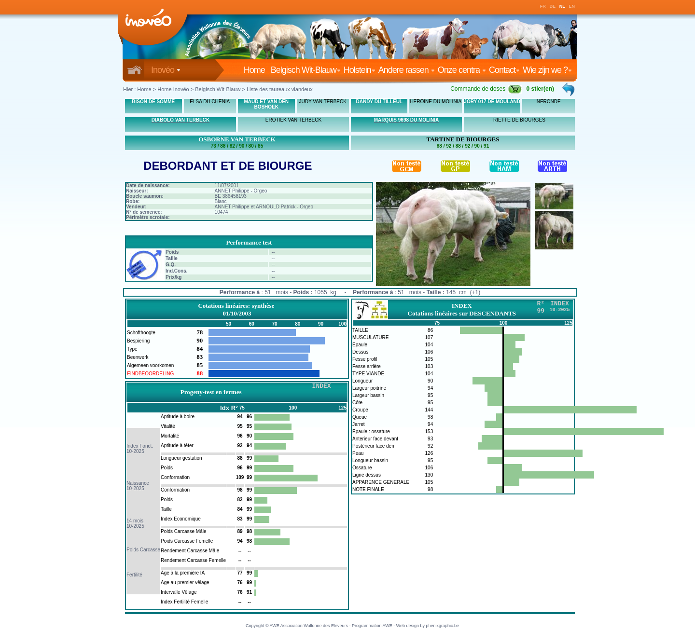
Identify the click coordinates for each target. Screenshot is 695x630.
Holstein (359, 70)
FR (543, 6)
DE (553, 6)
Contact (504, 70)
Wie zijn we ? (547, 70)
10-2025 (135, 451)
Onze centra (462, 70)
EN (572, 6)
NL (562, 6)
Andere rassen (406, 70)
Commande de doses (486, 88)
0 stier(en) (540, 88)
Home (256, 70)
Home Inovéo (173, 89)
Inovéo (166, 70)
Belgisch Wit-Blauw (306, 70)
